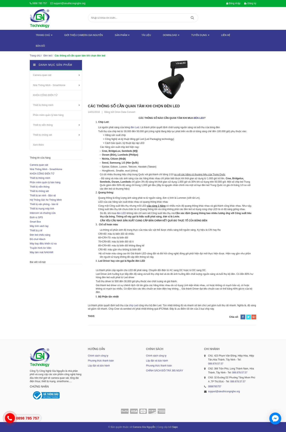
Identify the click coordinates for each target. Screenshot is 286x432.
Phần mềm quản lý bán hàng (48, 115)
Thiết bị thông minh (43, 105)
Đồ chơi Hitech (37, 239)
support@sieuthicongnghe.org (69, 3)
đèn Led (134, 127)
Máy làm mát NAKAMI (41, 252)
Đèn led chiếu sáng (40, 234)
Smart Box (35, 221)
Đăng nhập (233, 3)
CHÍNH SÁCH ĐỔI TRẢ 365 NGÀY (164, 370)
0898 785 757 (39, 3)
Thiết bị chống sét (42, 135)
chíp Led (134, 305)
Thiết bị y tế (36, 230)
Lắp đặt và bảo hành (99, 365)
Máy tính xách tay (39, 226)
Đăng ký (250, 3)
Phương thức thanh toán (101, 360)
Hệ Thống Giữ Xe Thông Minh (46, 200)
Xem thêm (38, 144)
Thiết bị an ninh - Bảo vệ (43, 195)
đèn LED (121, 213)
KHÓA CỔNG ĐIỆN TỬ (45, 95)
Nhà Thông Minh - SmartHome (49, 85)
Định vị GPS (36, 217)
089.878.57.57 (215, 363)
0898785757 (214, 386)
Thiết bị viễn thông (43, 125)
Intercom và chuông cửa (42, 213)
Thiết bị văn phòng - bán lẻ (44, 204)
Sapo (175, 427)
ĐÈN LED (198, 118)
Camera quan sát (42, 75)
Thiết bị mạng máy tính (42, 208)
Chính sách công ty (98, 355)
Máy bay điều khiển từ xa (43, 243)
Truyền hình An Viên (40, 248)
